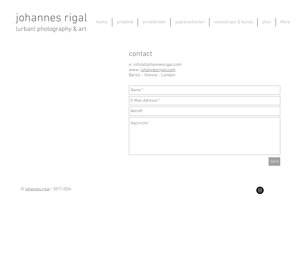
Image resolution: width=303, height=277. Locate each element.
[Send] (274, 161)
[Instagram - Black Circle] (260, 190)
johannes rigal (51, 18)
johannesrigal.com (158, 70)
